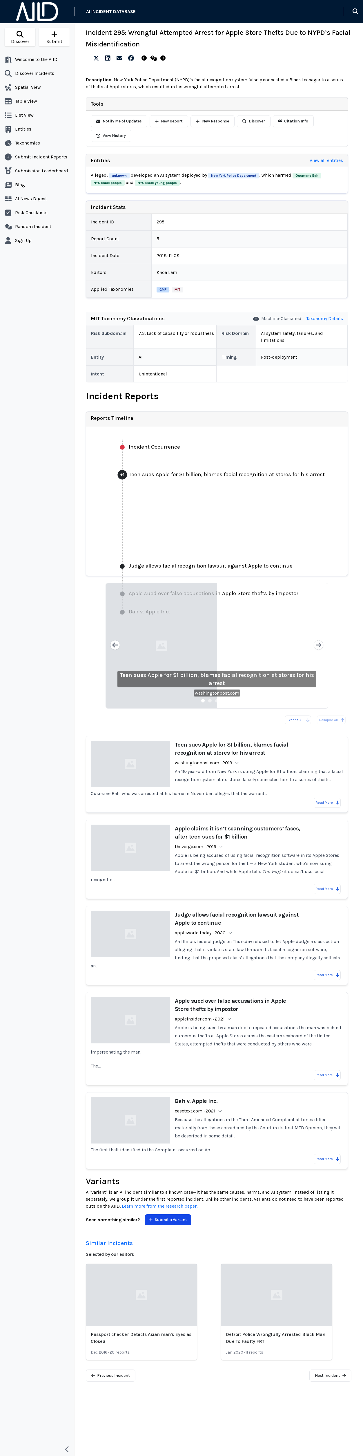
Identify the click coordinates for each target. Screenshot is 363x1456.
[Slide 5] (231, 700)
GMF (162, 290)
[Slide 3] (217, 700)
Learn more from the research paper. (159, 1206)
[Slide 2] (210, 700)
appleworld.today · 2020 (200, 932)
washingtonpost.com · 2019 (203, 762)
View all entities (326, 160)
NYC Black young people (157, 183)
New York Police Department (233, 176)
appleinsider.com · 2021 (200, 1019)
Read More (328, 802)
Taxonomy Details (324, 318)
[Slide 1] (203, 700)
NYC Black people (108, 183)
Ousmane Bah (306, 176)
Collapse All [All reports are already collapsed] (332, 720)
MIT (177, 290)
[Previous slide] (115, 645)
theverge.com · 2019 (195, 846)
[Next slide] (318, 645)
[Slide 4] (224, 700)
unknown (119, 176)
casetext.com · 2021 (195, 1111)
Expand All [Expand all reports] (298, 720)
